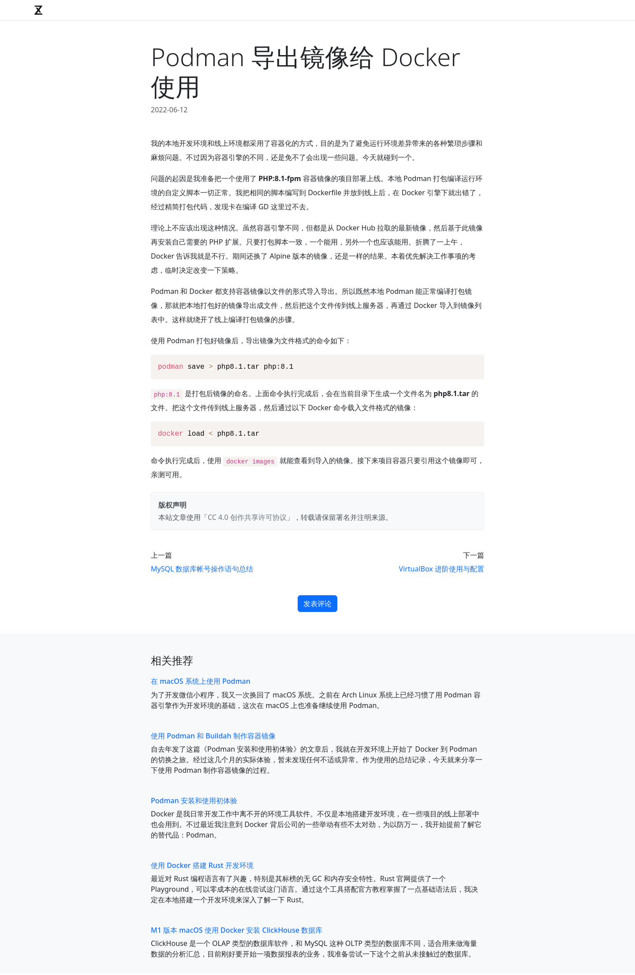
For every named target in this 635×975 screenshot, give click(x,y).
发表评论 (317, 605)
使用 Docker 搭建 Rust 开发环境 (202, 867)
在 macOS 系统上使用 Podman (200, 683)
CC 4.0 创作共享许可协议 (247, 519)
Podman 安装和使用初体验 (194, 802)
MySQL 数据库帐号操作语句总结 (202, 570)
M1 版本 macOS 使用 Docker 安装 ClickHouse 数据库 (236, 932)
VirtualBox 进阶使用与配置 (442, 570)
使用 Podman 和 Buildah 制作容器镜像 (213, 737)
